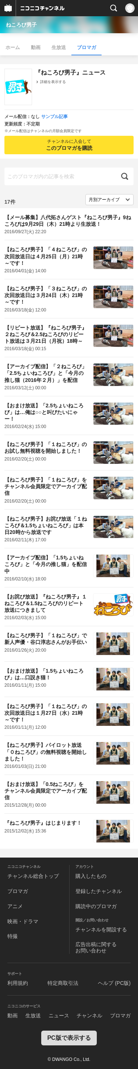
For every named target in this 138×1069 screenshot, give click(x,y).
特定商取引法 (62, 983)
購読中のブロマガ (96, 906)
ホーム (13, 47)
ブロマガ (86, 47)
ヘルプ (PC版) (114, 983)
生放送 (59, 47)
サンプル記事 (54, 116)
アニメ (15, 906)
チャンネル (89, 1015)
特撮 (12, 936)
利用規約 (17, 983)
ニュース (59, 1015)
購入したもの (90, 876)
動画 (35, 47)
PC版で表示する (69, 1038)
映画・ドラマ (22, 921)
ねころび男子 (21, 25)
